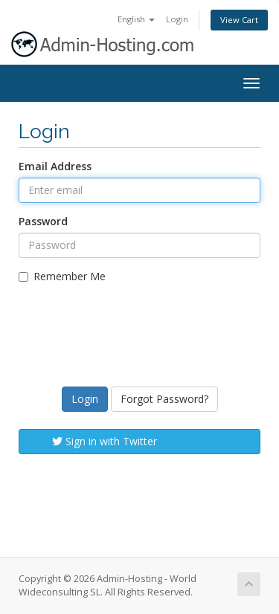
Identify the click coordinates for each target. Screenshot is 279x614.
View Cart (239, 19)
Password (43, 221)
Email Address (55, 166)
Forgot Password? (164, 399)
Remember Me (62, 276)
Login (177, 19)
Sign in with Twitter (104, 441)
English (136, 19)
